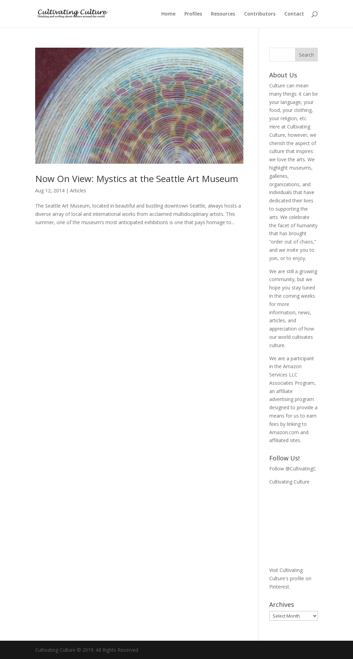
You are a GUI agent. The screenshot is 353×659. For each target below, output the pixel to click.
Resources (223, 14)
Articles (78, 190)
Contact (294, 14)
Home (168, 14)
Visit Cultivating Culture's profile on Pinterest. (290, 578)
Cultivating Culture (289, 481)
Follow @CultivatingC (292, 468)
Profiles (193, 14)
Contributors (259, 14)
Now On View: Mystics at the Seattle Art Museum (136, 178)
